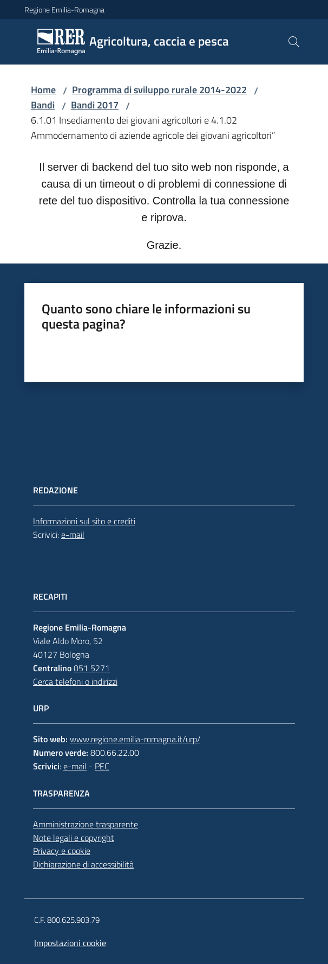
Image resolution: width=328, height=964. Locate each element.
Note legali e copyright (73, 837)
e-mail (72, 534)
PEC (102, 766)
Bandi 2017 (95, 105)
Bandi (43, 105)
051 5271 (92, 667)
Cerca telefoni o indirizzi (75, 681)
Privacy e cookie (61, 850)
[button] (294, 42)
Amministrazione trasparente (85, 824)
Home (43, 89)
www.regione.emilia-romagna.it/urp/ (135, 739)
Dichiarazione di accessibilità (83, 864)
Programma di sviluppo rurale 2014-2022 (159, 89)
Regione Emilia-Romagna (64, 9)
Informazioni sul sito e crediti (84, 521)
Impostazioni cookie (70, 942)
